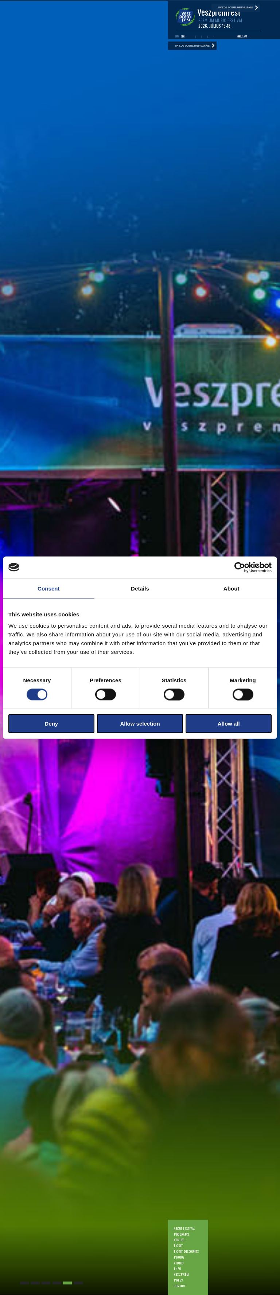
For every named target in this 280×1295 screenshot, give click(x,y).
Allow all (229, 723)
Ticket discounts (186, 1251)
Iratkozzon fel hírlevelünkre (192, 45)
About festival (184, 1228)
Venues (179, 1239)
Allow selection (140, 723)
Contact (179, 1286)
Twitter (205, 36)
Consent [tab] (49, 588)
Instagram (210, 36)
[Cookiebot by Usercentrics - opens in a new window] (240, 567)
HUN (177, 36)
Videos (179, 1263)
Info (177, 1268)
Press (178, 1280)
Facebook (192, 36)
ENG (182, 36)
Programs (181, 1234)
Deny (51, 723)
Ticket (178, 1245)
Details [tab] (140, 588)
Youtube (198, 36)
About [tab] (231, 588)
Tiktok (217, 36)
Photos (179, 1257)
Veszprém (181, 1274)
